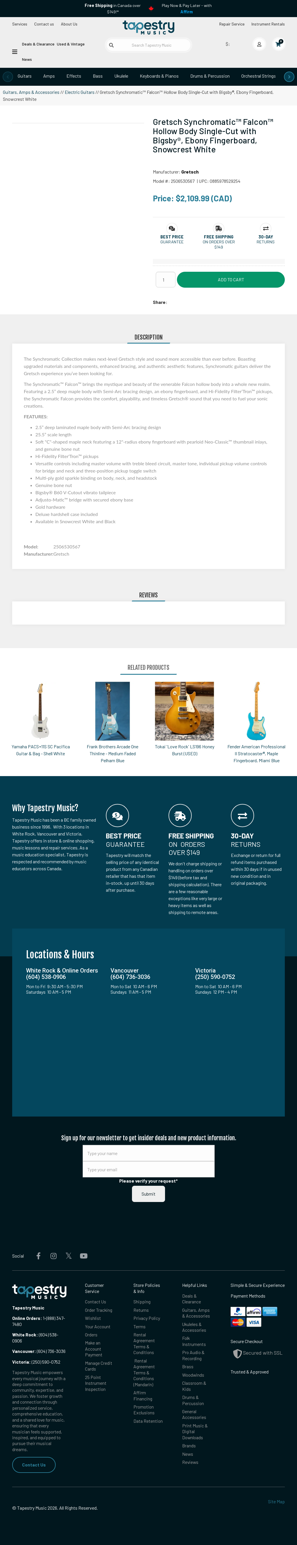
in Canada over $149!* (113, 8)
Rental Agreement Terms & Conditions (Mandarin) (144, 1372)
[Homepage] (148, 27)
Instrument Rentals (268, 23)
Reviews (190, 1462)
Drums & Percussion (210, 76)
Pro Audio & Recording (193, 1355)
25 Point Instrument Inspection (95, 1383)
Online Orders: (27, 1318)
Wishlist (93, 1318)
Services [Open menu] (19, 23)
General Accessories (194, 1414)
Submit (148, 1193)
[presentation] (8, 77)
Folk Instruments (194, 1341)
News (27, 59)
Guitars (25, 76)
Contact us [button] (44, 23)
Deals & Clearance (38, 43)
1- (44, 1318)
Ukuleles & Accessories (194, 1327)
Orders (91, 1334)
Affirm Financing (142, 1395)
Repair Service (232, 23)
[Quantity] (165, 279)
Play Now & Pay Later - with (187, 8)
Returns (141, 1310)
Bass (98, 76)
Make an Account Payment (93, 1348)
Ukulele (121, 76)
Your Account (98, 1326)
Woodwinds (193, 1375)
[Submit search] (111, 45)
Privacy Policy (146, 1318)
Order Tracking (98, 1310)
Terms (139, 1326)
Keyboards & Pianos (159, 76)
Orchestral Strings (258, 76)
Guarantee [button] (172, 241)
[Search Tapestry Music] (148, 45)
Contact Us (34, 1464)
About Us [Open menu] (69, 23)
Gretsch (190, 171)
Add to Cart (231, 279)
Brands (189, 1445)
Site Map (276, 1501)
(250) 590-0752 (36, 1362)
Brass (187, 1366)
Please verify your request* (148, 1180)
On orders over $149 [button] (219, 244)
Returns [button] (266, 241)
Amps (49, 76)
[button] (172, 236)
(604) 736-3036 (39, 1351)
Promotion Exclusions (144, 1409)
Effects (73, 76)
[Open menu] (15, 51)
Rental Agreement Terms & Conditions (144, 1343)
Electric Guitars (80, 92)
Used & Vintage (71, 43)
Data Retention (148, 1421)
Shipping (142, 1301)
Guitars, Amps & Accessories (31, 92)
